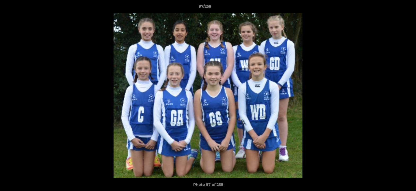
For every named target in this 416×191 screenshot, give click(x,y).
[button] (394, 7)
